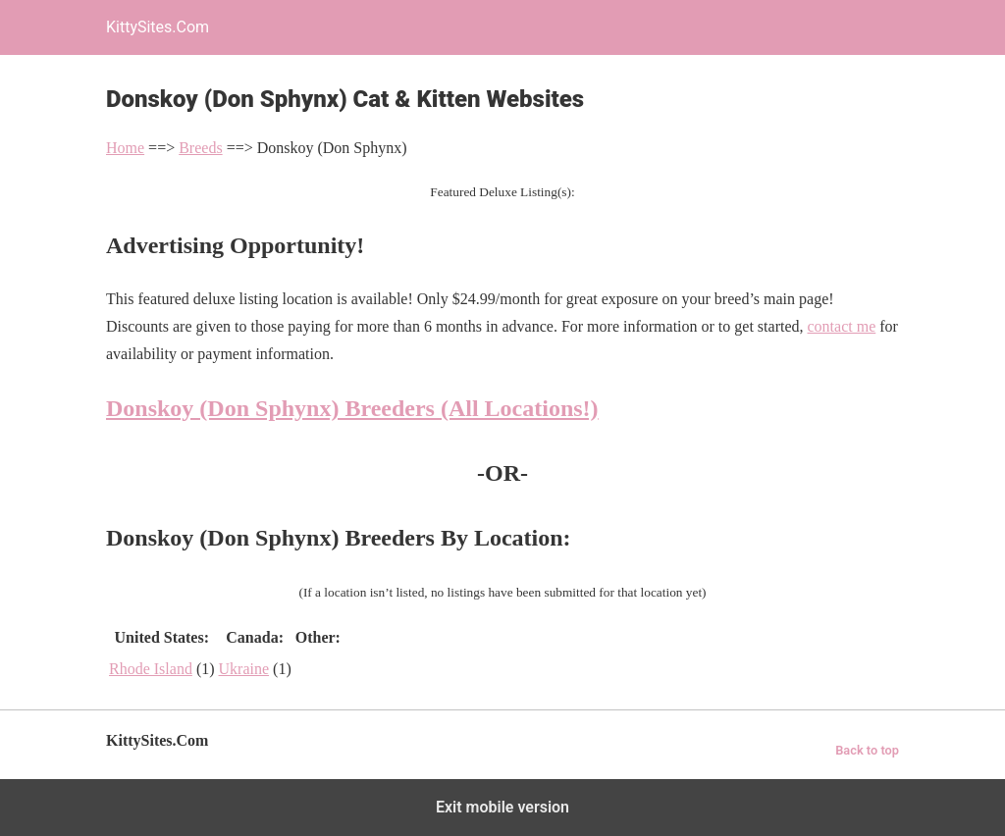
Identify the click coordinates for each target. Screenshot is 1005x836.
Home (125, 147)
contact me (842, 326)
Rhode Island (150, 668)
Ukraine (244, 668)
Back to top (867, 750)
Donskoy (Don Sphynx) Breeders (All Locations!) (352, 408)
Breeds (200, 147)
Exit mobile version (502, 807)
